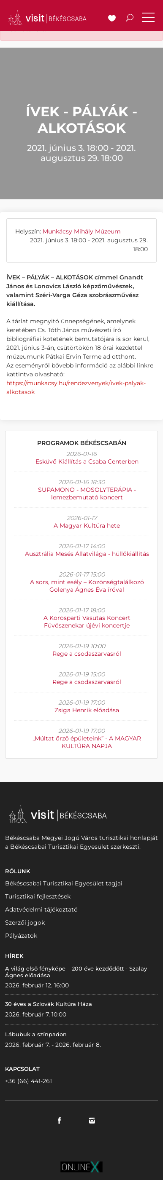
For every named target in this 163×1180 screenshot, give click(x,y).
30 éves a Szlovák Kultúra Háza (48, 1003)
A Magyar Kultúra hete (87, 525)
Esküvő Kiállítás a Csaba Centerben (87, 461)
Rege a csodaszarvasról (86, 653)
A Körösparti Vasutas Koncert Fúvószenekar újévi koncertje (86, 621)
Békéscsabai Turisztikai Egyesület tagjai (63, 883)
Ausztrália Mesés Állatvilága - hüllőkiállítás (87, 554)
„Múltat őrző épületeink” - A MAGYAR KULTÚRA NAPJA (87, 742)
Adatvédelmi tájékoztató (41, 909)
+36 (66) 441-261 (28, 1081)
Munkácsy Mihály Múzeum (82, 231)
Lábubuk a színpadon (36, 1034)
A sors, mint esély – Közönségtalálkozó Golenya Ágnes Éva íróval (87, 585)
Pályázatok (21, 935)
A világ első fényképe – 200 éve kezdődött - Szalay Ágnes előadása (76, 972)
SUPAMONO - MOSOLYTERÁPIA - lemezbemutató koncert (87, 493)
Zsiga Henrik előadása (86, 710)
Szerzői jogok (25, 922)
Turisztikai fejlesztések (38, 896)
